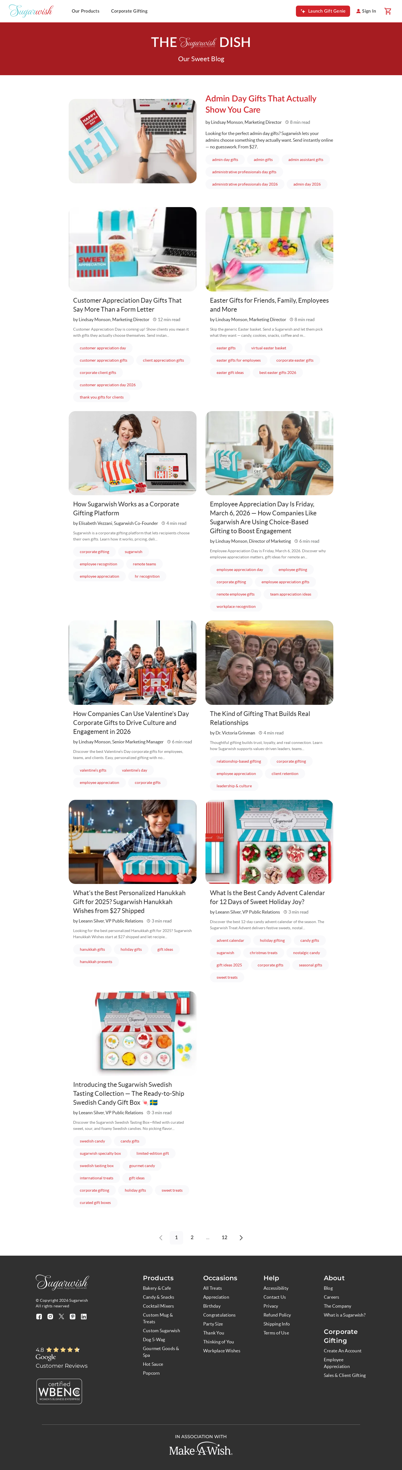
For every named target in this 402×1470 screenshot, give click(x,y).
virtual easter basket (268, 348)
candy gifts (309, 940)
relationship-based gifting (239, 761)
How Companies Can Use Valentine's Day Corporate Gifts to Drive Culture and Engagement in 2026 (127, 722)
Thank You (213, 1332)
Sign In (369, 11)
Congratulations (219, 1314)
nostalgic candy (306, 952)
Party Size (213, 1323)
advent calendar (230, 940)
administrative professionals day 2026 (245, 184)
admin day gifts (225, 159)
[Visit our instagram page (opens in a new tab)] (50, 1316)
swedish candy (92, 1141)
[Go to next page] (241, 1237)
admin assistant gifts (305, 159)
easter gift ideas (230, 372)
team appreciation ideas (290, 594)
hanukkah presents (96, 961)
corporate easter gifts (295, 360)
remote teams (144, 564)
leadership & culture (234, 786)
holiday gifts (131, 949)
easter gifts (226, 348)
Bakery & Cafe (157, 1288)
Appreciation (216, 1297)
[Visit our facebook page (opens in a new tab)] (39, 1316)
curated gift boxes (95, 1202)
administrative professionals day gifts (244, 172)
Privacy (271, 1305)
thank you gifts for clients (102, 397)
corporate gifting (94, 551)
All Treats (212, 1288)
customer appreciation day (103, 348)
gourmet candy (142, 1165)
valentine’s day (134, 770)
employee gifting (293, 569)
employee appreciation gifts (285, 582)
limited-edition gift (153, 1153)
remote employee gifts (236, 594)
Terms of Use (276, 1332)
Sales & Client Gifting (345, 1375)
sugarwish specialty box (100, 1153)
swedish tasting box (97, 1165)
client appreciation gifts (163, 360)
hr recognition (147, 576)
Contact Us (275, 1297)
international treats (96, 1178)
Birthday (212, 1305)
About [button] (334, 1278)
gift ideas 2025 (229, 965)
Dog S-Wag (154, 1339)
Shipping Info (277, 1323)
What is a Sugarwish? (344, 1314)
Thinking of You (218, 1341)
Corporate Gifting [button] (341, 1336)
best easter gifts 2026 (277, 372)
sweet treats (227, 977)
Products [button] (158, 1278)
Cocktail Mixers (158, 1305)
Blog (328, 1288)
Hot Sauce (153, 1364)
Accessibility (276, 1288)
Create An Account (343, 1350)
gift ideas (165, 949)
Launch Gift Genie (327, 11)
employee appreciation (99, 576)
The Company (337, 1305)
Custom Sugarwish (161, 1330)
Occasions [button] (220, 1278)
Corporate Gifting (129, 11)
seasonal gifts (310, 965)
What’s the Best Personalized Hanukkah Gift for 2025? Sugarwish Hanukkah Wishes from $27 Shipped (131, 901)
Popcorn (151, 1373)
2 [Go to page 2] (192, 1237)
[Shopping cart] (387, 11)
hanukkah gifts (92, 949)
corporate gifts (148, 782)
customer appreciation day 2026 (108, 385)
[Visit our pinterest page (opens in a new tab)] (72, 1316)
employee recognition (98, 564)
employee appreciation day (240, 569)
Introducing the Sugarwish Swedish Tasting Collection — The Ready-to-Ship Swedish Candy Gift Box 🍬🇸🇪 (130, 1093)
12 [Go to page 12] (224, 1237)
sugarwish (133, 551)
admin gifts (263, 159)
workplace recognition (236, 606)
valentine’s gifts (93, 770)
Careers (331, 1297)
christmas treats (263, 952)
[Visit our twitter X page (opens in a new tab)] (61, 1316)
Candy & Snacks (158, 1297)
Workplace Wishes (221, 1350)
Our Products (85, 11)
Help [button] (271, 1278)
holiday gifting (272, 940)
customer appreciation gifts (103, 360)
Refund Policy (277, 1314)
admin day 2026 (307, 184)
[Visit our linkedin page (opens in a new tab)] (83, 1316)
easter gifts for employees (239, 360)
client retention (285, 773)
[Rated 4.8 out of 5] (63, 1350)
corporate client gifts (98, 372)
